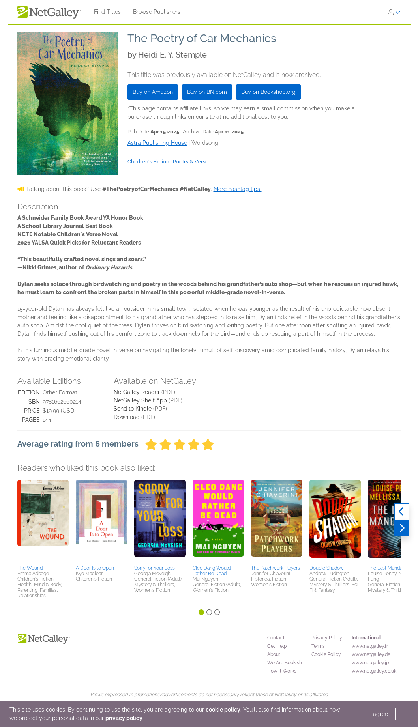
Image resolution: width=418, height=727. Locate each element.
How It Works (281, 671)
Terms (318, 646)
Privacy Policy (326, 638)
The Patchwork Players (275, 568)
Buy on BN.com (207, 92)
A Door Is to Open (95, 568)
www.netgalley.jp (370, 662)
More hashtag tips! (238, 189)
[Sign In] (394, 12)
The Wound (30, 568)
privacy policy (123, 718)
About (273, 654)
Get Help (277, 646)
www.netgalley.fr (370, 646)
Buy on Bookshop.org (268, 92)
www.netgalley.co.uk (374, 671)
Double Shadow (326, 568)
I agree (379, 714)
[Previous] (401, 511)
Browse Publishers (156, 12)
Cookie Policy (326, 654)
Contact (276, 638)
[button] (43, 521)
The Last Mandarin (387, 568)
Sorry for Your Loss (154, 568)
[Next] (401, 528)
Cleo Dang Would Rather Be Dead (212, 570)
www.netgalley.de (371, 654)
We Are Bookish (284, 662)
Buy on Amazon (153, 92)
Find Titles (107, 12)
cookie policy (223, 709)
